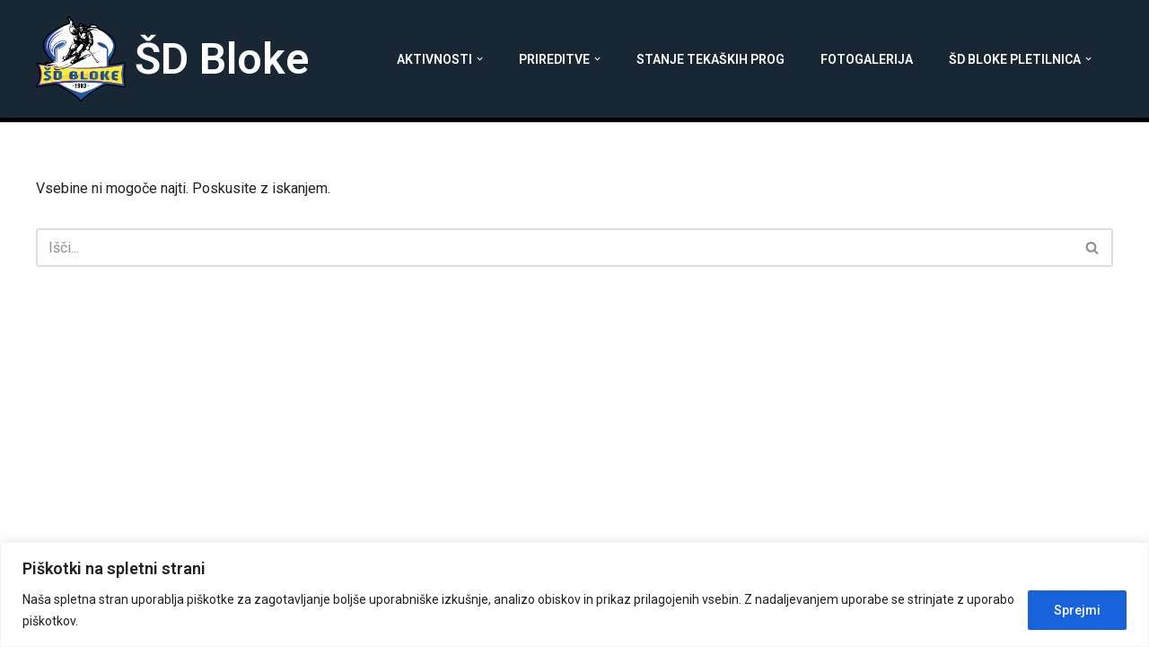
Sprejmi (1077, 610)
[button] (480, 59)
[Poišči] (554, 247)
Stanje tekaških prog (710, 59)
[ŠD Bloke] (172, 59)
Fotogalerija (866, 59)
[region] (574, 594)
